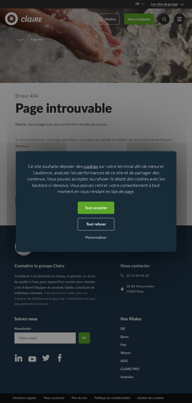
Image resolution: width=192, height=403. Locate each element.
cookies (91, 166)
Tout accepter (96, 208)
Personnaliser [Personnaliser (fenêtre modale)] (96, 237)
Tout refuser (96, 224)
